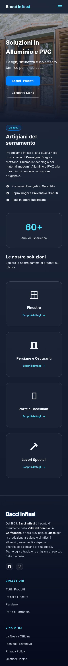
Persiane (12, 604)
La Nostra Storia (23, 93)
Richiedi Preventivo (19, 644)
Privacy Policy (15, 651)
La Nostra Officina (18, 636)
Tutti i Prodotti (15, 589)
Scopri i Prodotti (23, 81)
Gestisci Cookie (16, 659)
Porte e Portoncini (18, 612)
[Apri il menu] (60, 6)
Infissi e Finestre (17, 597)
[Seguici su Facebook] (9, 566)
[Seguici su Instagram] (19, 566)
